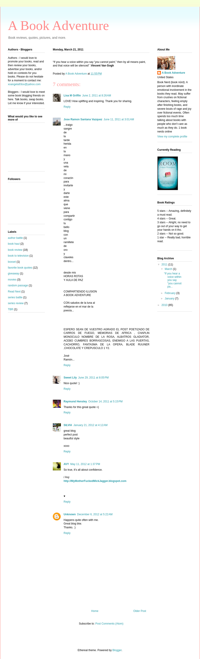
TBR (10, 309)
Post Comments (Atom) (109, 623)
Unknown (70, 514)
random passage (18, 285)
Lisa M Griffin (72, 95)
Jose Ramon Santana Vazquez (83, 119)
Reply (67, 106)
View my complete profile (172, 136)
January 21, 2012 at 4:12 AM (90, 425)
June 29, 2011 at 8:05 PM (93, 377)
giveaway (13, 273)
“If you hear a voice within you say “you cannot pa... (173, 280)
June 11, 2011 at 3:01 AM (119, 119)
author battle (15, 237)
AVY (66, 464)
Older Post (139, 611)
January (170, 298)
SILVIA (68, 425)
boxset (12, 261)
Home (94, 611)
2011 (165, 264)
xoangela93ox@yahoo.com (24, 84)
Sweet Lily (70, 377)
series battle (15, 297)
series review (16, 303)
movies (12, 279)
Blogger (117, 650)
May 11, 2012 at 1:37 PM (85, 464)
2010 (165, 305)
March (169, 269)
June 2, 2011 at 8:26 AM (96, 95)
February (170, 293)
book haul (14, 243)
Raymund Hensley (75, 401)
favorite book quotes (20, 267)
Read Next (14, 291)
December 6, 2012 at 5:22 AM (95, 514)
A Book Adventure (58, 25)
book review (15, 249)
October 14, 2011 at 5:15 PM (105, 401)
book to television (18, 255)
